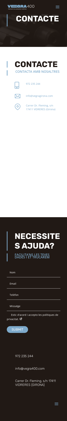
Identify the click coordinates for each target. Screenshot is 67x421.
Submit (17, 329)
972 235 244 (33, 83)
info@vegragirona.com (39, 96)
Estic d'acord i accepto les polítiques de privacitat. (32, 317)
